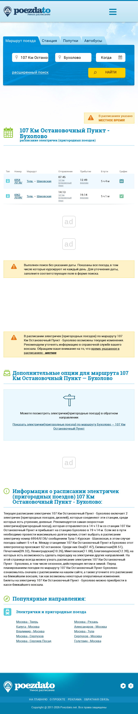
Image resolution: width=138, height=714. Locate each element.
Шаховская (44, 181)
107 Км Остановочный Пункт (65, 183)
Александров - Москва (90, 626)
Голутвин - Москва (87, 641)
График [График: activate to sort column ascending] (123, 171)
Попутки (70, 40)
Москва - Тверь (27, 622)
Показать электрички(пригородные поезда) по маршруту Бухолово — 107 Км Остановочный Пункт (69, 426)
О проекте (57, 699)
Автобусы (93, 40)
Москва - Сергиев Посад (33, 641)
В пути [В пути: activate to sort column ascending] (104, 171)
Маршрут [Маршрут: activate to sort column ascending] (32, 171)
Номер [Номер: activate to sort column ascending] (18, 171)
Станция (49, 40)
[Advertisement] (69, 99)
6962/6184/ (18, 196)
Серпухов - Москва (88, 636)
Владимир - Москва (30, 631)
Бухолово (84, 183)
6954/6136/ (18, 181)
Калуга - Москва (27, 626)
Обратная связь (96, 699)
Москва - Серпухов (30, 636)
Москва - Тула (84, 631)
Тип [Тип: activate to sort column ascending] (8, 171)
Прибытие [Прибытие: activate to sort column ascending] (85, 171)
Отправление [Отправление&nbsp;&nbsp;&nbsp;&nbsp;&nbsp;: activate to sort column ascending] (66, 171)
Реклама (75, 699)
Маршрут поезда (20, 40)
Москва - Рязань (86, 622)
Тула (30, 181)
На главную (38, 699)
